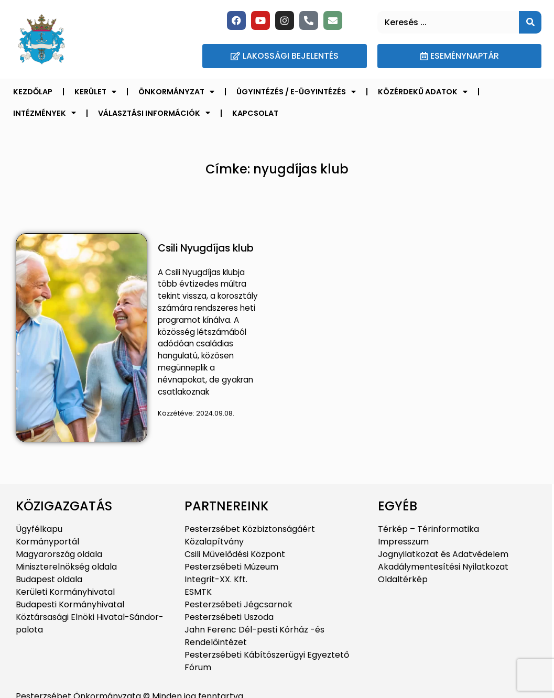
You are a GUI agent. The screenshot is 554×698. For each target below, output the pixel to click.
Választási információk (154, 113)
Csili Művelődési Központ (234, 554)
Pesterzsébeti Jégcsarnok (238, 604)
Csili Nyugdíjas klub (206, 248)
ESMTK (198, 592)
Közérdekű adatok (423, 92)
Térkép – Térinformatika (428, 529)
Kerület (95, 92)
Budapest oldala (49, 579)
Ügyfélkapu (39, 529)
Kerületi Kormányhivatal (65, 592)
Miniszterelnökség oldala (66, 567)
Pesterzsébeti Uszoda (229, 617)
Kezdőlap (32, 91)
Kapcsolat (255, 113)
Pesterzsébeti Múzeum (231, 567)
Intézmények (44, 113)
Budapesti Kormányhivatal (70, 604)
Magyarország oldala (59, 554)
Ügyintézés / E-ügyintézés (296, 92)
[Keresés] (530, 22)
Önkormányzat (176, 92)
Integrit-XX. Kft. (215, 579)
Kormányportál (47, 542)
